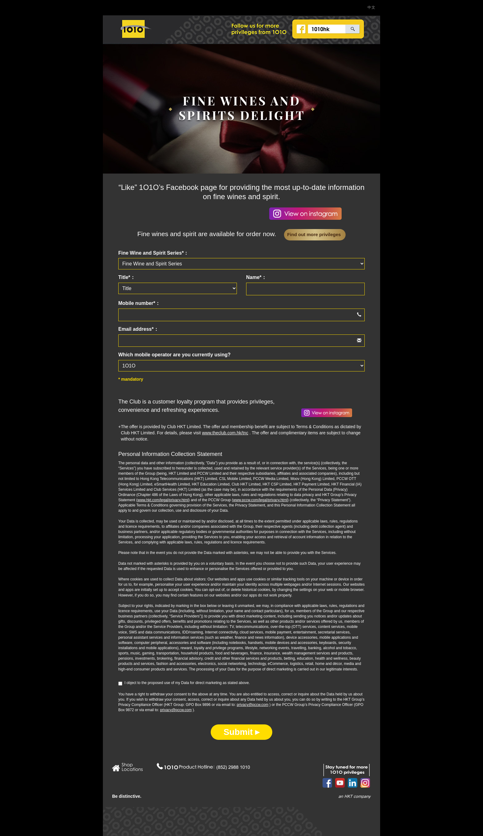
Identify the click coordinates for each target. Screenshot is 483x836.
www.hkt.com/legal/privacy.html (163, 500)
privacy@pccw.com (252, 705)
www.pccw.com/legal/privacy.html (260, 500)
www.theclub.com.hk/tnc (225, 432)
